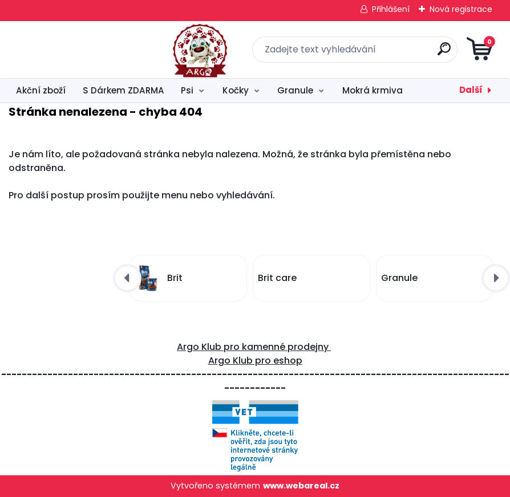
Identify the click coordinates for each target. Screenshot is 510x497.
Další (471, 90)
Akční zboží (41, 90)
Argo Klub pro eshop (255, 360)
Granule (295, 90)
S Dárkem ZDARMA (123, 90)
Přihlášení (391, 9)
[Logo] (78, 49)
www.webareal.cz (301, 485)
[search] (392, 53)
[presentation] (127, 278)
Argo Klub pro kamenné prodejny (254, 346)
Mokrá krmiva (372, 90)
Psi (187, 90)
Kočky (235, 90)
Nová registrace (461, 9)
